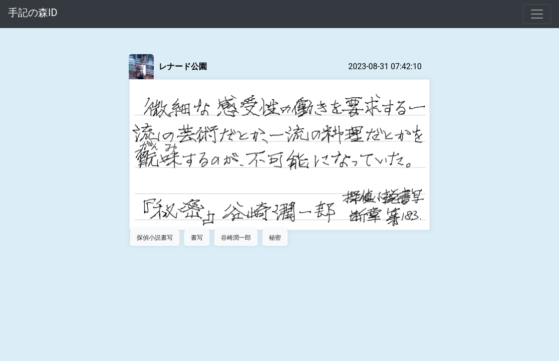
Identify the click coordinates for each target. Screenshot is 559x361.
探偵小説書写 (155, 237)
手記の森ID (33, 13)
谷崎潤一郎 (236, 237)
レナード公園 (183, 66)
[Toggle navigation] (537, 14)
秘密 (275, 237)
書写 (197, 237)
